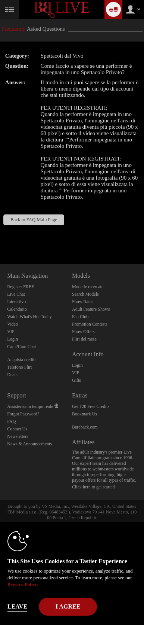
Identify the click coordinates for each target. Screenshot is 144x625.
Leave (17, 606)
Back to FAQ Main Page (33, 219)
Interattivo (16, 301)
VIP (10, 331)
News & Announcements (29, 443)
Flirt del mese (84, 339)
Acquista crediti (21, 359)
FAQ (11, 421)
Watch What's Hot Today (29, 316)
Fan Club (80, 316)
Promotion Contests (89, 324)
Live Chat (16, 294)
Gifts (76, 380)
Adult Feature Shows (91, 309)
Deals (12, 374)
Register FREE (20, 286)
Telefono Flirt (19, 367)
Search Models (85, 294)
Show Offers (83, 331)
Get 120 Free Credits (90, 406)
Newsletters (17, 436)
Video (12, 324)
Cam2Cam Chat (21, 346)
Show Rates (82, 301)
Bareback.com (85, 427)
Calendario (17, 309)
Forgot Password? (23, 414)
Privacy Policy (22, 584)
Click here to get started (93, 487)
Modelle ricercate (87, 286)
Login (12, 339)
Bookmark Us (84, 414)
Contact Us (17, 429)
